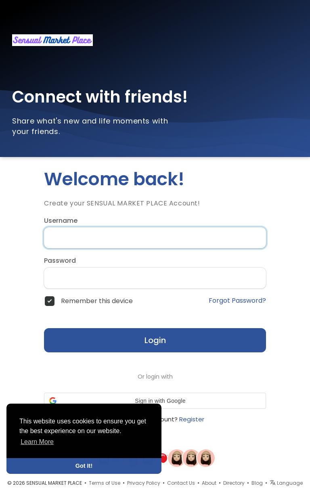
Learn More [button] (37, 441)
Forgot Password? (237, 300)
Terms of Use (104, 483)
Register (191, 419)
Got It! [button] (83, 466)
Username (61, 220)
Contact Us (181, 483)
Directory (234, 483)
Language (286, 483)
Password (60, 260)
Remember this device (97, 301)
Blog (257, 483)
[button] (155, 401)
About (209, 483)
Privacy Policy (143, 483)
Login (155, 340)
